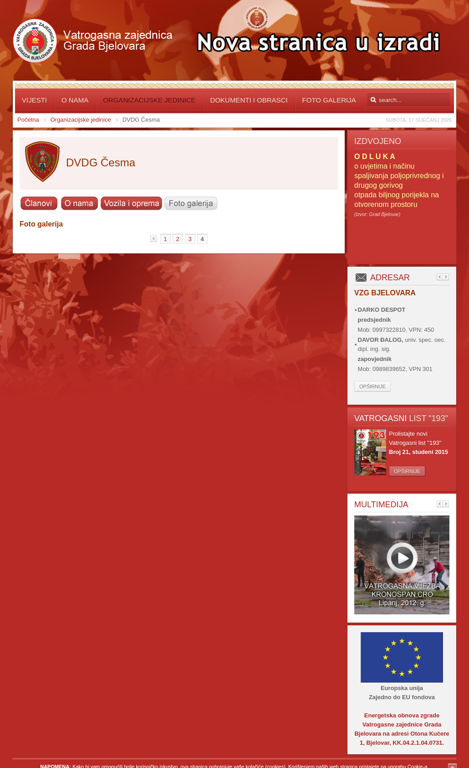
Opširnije (372, 386)
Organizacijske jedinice (81, 119)
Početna (28, 119)
